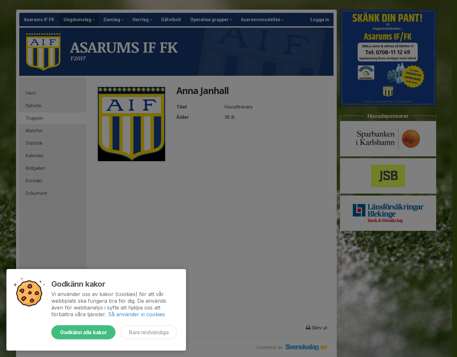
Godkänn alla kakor (83, 332)
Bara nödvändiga (148, 332)
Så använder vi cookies (136, 314)
